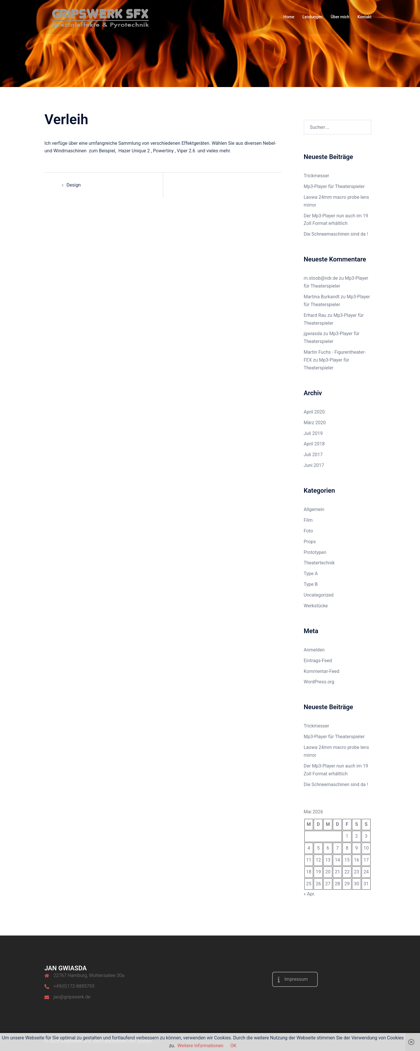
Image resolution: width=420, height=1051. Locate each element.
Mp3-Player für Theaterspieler (334, 186)
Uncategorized (319, 595)
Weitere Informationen (200, 1045)
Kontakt (364, 17)
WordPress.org (319, 682)
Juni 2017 (314, 465)
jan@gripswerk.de (71, 997)
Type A (311, 573)
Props (310, 541)
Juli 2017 (313, 454)
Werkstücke (316, 605)
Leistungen (312, 17)
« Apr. (309, 894)
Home (289, 17)
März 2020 (315, 422)
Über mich (340, 17)
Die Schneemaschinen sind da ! (336, 234)
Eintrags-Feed (318, 660)
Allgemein (314, 509)
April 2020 (314, 412)
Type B (311, 584)
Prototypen (315, 552)
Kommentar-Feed (322, 671)
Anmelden (314, 650)
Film (308, 520)
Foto (308, 531)
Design (74, 185)
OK (233, 1045)
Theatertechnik (319, 563)
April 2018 (314, 444)
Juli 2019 (313, 433)
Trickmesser (316, 175)
